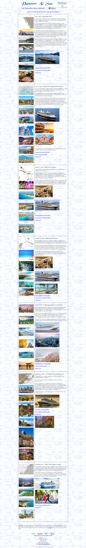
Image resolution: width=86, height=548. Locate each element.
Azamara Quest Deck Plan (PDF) (42, 152)
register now (41, 8)
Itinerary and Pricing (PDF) (41, 154)
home (23, 8)
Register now (38, 72)
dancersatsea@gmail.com (44, 544)
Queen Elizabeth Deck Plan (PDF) (42, 68)
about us (35, 8)
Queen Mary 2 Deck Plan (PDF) (42, 409)
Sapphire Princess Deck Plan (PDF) (43, 363)
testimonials (49, 527)
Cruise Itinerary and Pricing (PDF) (42, 70)
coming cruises (29, 8)
